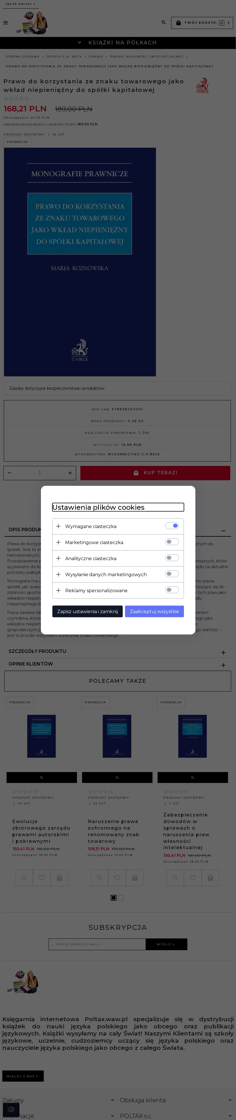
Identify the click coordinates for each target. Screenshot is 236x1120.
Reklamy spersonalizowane (96, 590)
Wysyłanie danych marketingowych (106, 574)
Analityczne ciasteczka (90, 558)
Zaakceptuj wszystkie (154, 611)
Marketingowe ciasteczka (94, 542)
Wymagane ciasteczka (90, 526)
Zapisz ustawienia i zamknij (87, 611)
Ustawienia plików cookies (98, 507)
